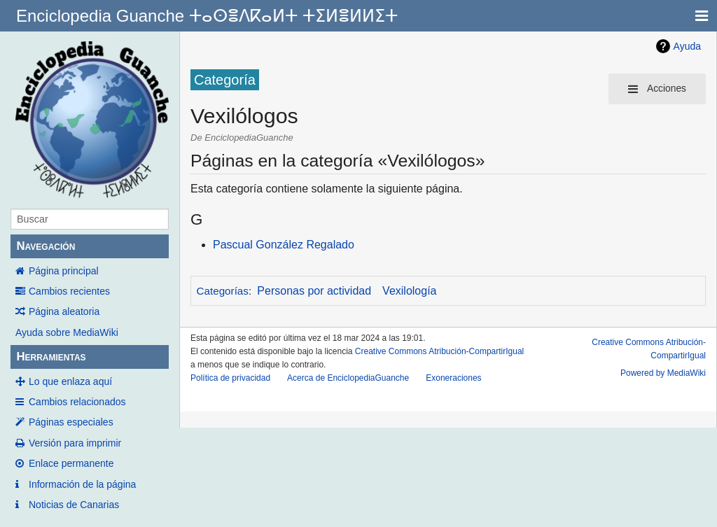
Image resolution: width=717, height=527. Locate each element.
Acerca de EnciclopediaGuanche (348, 378)
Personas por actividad (314, 291)
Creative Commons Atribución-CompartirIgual (439, 351)
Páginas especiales (71, 422)
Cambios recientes (69, 291)
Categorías (223, 291)
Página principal (64, 270)
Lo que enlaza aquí (70, 381)
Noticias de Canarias (74, 504)
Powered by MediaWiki (663, 373)
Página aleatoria (64, 311)
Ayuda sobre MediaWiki (66, 332)
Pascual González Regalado (283, 245)
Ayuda (687, 46)
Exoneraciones (453, 378)
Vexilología (409, 291)
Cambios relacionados (77, 401)
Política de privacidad (230, 378)
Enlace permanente (71, 463)
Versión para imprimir (75, 443)
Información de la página (82, 484)
